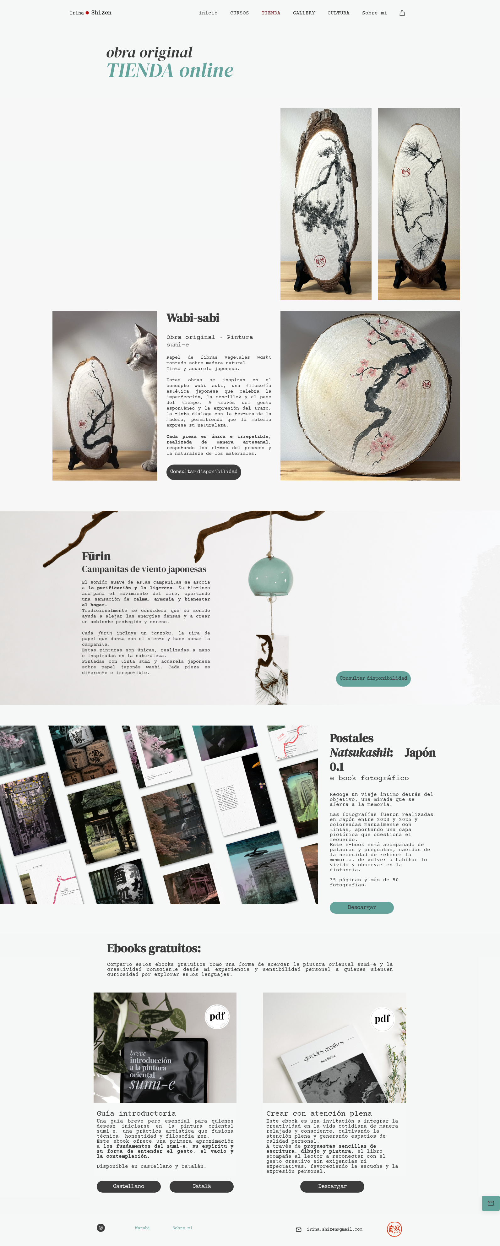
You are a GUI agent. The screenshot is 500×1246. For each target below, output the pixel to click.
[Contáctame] (491, 1203)
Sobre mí (182, 1228)
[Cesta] (402, 13)
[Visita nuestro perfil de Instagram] (101, 1228)
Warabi (142, 1228)
